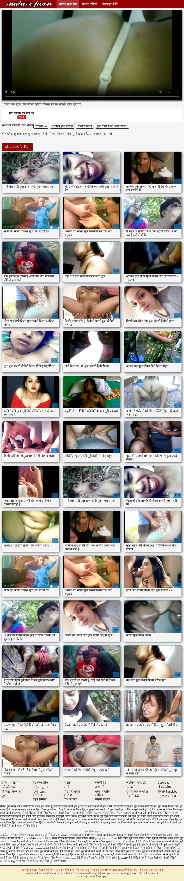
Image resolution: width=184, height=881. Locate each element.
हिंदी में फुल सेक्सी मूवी (74, 851)
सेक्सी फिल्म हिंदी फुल (173, 819)
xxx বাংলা (35, 835)
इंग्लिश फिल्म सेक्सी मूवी (22, 841)
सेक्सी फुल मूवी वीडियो (160, 822)
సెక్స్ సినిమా (122, 857)
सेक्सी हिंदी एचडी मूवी (10, 844)
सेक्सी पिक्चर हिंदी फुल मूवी (127, 816)
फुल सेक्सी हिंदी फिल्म (43, 812)
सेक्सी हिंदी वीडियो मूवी (31, 844)
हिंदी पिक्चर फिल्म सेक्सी (89, 857)
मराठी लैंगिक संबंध (21, 835)
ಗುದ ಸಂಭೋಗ (155, 854)
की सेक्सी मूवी (63, 854)
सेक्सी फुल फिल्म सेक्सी (138, 822)
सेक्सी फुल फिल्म (118, 822)
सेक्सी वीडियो (170, 857)
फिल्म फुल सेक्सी (53, 806)
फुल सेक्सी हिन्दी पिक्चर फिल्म (112, 126)
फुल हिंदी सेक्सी (130, 812)
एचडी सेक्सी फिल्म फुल (33, 806)
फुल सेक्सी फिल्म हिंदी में (77, 809)
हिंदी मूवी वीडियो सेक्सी (55, 861)
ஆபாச (33, 857)
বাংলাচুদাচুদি (174, 844)
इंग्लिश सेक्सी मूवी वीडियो (151, 838)
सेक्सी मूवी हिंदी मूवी (135, 844)
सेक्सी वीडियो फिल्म (63, 844)
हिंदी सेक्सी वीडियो (97, 844)
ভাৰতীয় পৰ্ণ (6, 835)
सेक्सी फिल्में (21, 861)
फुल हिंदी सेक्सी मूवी (168, 812)
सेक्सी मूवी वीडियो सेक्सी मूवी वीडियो (153, 851)
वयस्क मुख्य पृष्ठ (68, 4)
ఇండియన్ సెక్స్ (7, 861)
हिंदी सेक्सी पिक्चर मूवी (77, 841)
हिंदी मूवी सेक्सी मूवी (34, 851)
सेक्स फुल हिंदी (38, 816)
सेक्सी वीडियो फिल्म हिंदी (64, 838)
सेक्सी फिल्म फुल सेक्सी (99, 819)
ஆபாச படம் (69, 857)
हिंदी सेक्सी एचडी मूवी (173, 838)
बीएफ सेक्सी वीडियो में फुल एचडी (15, 816)
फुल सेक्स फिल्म (18, 809)
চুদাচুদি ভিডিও (48, 835)
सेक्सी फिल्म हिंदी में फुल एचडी (64, 822)
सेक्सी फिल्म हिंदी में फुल (38, 822)
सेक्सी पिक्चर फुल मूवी (75, 816)
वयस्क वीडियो (89, 4)
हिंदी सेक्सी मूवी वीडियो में (82, 854)
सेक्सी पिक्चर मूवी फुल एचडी (100, 816)
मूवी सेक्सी (48, 844)
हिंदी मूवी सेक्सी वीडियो (103, 847)
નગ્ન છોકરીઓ (76, 835)
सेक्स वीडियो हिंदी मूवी (140, 841)
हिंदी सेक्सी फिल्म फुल (28, 4)
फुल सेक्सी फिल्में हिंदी (99, 809)
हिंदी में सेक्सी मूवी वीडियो (127, 847)
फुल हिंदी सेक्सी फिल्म (148, 812)
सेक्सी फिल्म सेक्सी (94, 835)
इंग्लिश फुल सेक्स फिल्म (11, 806)
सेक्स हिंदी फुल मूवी (55, 816)
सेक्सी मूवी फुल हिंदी (54, 851)
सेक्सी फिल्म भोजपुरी (113, 835)
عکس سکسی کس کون (36, 847)
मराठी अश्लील (6, 847)
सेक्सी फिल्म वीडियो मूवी (12, 857)
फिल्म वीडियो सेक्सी (85, 838)
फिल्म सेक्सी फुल (69, 806)
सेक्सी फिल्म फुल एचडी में (18, 819)
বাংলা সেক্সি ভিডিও (44, 841)
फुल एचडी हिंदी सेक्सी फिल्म (116, 806)
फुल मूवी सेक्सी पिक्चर (164, 806)
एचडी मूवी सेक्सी (81, 844)
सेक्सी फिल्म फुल (149, 816)
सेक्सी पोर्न (19, 847)
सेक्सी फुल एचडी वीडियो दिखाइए (94, 822)
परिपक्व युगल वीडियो (62, 126)
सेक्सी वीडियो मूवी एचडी (160, 835)
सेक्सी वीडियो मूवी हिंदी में (151, 847)
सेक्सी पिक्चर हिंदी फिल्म (50, 857)
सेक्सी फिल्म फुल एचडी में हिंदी (45, 819)
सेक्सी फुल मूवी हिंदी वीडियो (24, 825)
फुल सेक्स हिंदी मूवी (56, 809)
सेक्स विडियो (59, 841)
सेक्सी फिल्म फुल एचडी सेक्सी (73, 819)
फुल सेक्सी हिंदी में (63, 812)
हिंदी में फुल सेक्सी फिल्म (23, 854)
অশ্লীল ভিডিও (122, 841)
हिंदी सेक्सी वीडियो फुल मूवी (101, 841)
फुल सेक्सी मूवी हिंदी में (144, 809)
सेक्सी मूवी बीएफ (171, 854)
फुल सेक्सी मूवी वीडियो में (122, 809)
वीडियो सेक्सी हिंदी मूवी (173, 841)
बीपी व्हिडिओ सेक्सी (137, 857)
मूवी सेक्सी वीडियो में (116, 844)
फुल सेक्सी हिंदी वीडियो (82, 812)
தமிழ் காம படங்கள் (106, 838)
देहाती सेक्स (156, 841)
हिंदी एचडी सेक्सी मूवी (46, 854)
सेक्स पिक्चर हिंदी (36, 861)
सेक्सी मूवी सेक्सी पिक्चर (96, 851)
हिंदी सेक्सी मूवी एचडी (128, 838)
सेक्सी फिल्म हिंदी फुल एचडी (13, 822)
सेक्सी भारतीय (85, 126)
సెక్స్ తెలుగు (62, 835)
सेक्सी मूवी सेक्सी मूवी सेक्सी (108, 854)
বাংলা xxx (5, 841)
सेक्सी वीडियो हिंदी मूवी (156, 844)
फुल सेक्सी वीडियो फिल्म (167, 809)
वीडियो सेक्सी (14, 838)
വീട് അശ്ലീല (29, 838)
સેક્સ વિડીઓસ (155, 857)
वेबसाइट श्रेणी (109, 4)
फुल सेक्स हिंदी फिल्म (36, 809)
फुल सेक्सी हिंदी (25, 812)
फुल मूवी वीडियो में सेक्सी (141, 806)
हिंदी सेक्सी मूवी (108, 857)
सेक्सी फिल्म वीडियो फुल (150, 819)
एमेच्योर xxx (41, 126)
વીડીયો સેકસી (44, 838)
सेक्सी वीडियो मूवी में (83, 847)
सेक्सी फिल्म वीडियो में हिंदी (134, 854)
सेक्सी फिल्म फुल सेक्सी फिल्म (125, 819)
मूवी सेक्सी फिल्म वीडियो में (136, 835)
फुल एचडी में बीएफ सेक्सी (90, 806)
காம (26, 857)
